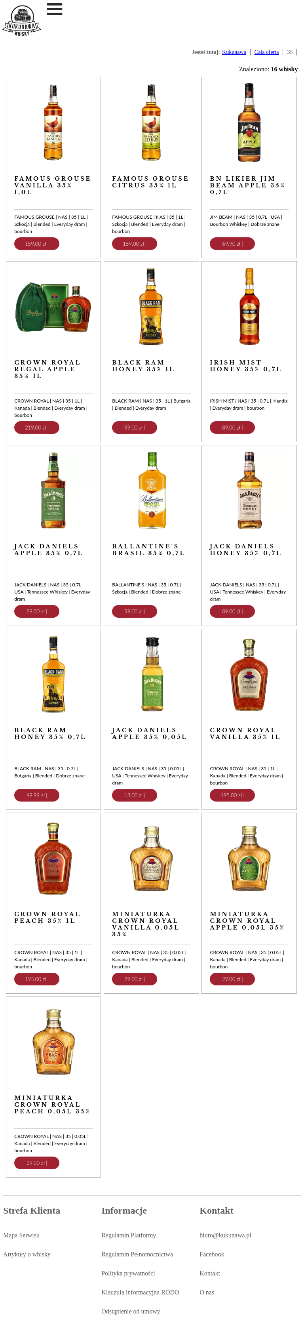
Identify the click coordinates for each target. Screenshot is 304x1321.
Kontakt (210, 1273)
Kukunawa (234, 52)
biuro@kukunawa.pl (225, 1235)
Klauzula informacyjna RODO (140, 1292)
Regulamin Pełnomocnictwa (137, 1254)
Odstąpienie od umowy (130, 1311)
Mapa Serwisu (21, 1235)
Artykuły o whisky (27, 1254)
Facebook (212, 1254)
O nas (207, 1292)
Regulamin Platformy (128, 1235)
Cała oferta (267, 52)
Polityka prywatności (128, 1273)
